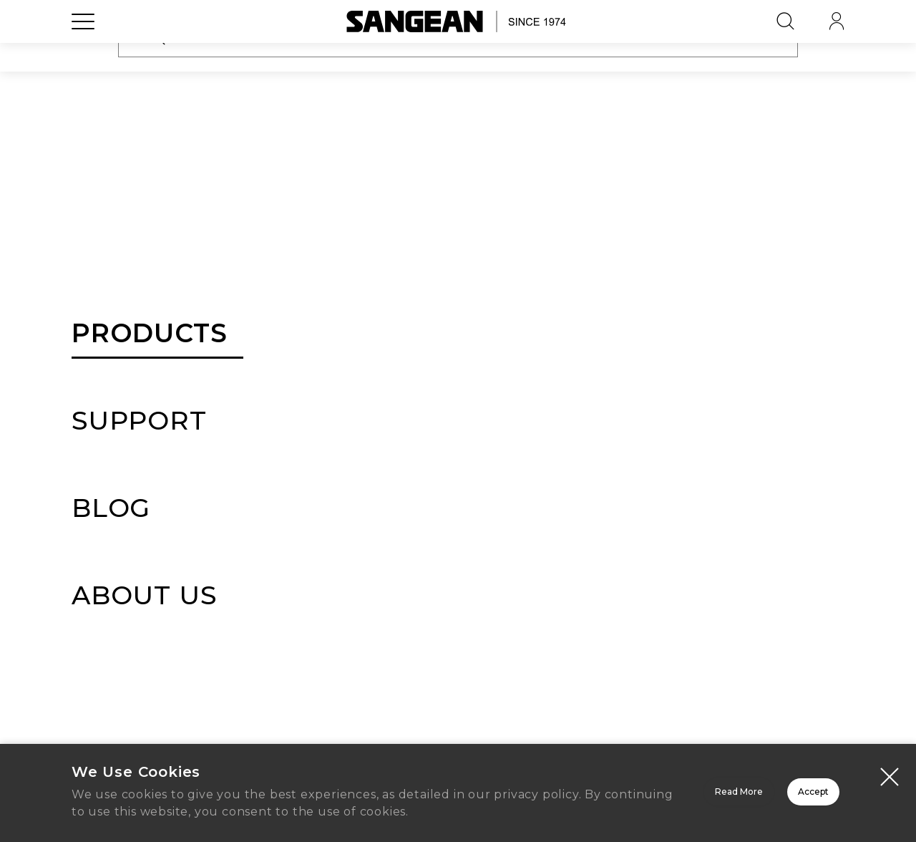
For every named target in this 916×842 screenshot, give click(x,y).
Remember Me (352, 347)
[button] (615, 307)
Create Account (458, 641)
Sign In (458, 404)
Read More (558, 786)
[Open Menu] (83, 53)
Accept (762, 786)
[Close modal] (889, 762)
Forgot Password (567, 348)
